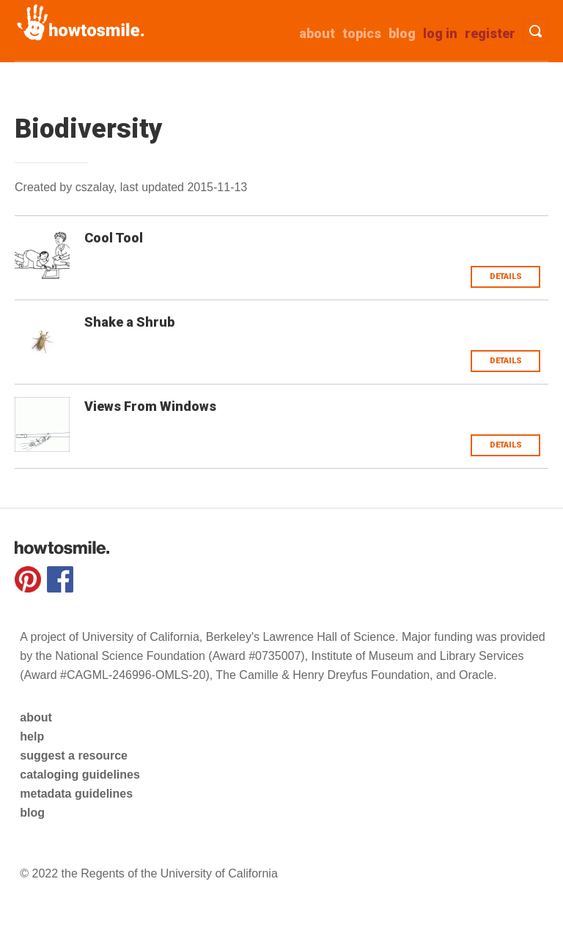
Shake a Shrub (129, 322)
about (317, 33)
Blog (402, 33)
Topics (361, 33)
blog (32, 812)
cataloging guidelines (80, 774)
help (32, 736)
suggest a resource (74, 755)
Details (506, 276)
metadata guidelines (76, 793)
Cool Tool (113, 237)
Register (490, 33)
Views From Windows (150, 406)
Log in (440, 33)
